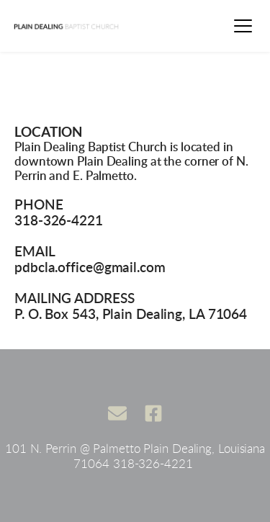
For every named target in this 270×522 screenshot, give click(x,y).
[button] (243, 26)
